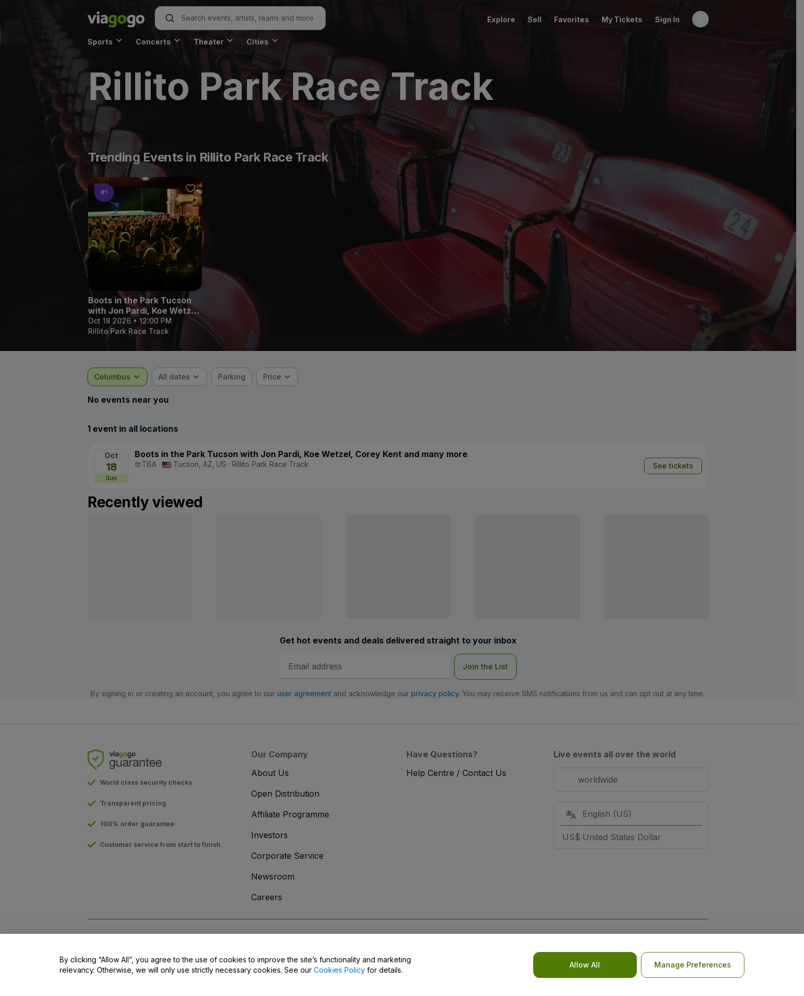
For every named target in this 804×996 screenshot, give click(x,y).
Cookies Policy (339, 969)
